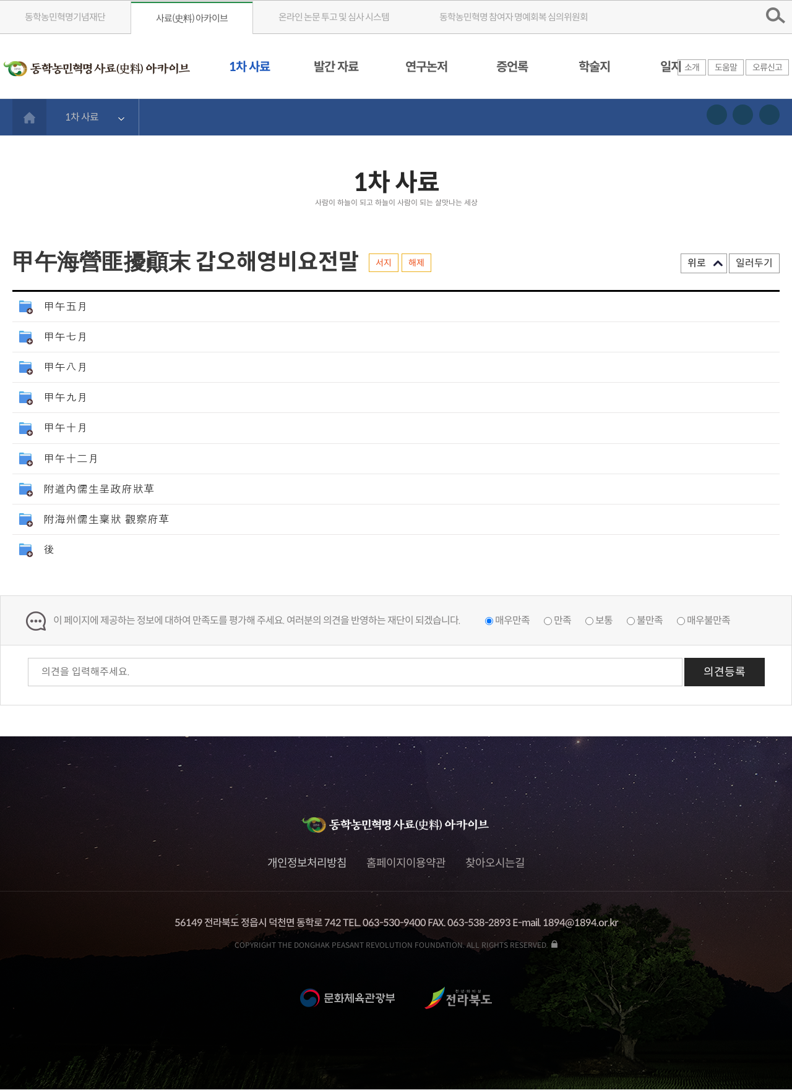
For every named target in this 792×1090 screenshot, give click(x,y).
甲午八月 (65, 366)
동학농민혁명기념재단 (65, 17)
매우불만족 (708, 620)
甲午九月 (65, 396)
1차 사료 (249, 67)
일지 (670, 67)
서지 (384, 262)
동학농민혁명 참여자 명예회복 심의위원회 (513, 17)
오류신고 (767, 67)
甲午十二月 (71, 458)
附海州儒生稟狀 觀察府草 (106, 518)
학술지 (594, 67)
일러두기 (754, 263)
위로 (696, 263)
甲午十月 (65, 427)
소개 (691, 67)
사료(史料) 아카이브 (192, 18)
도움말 (726, 67)
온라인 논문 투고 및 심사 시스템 (333, 17)
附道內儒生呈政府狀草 (99, 488)
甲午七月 (65, 336)
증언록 (512, 67)
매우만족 (512, 620)
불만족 (650, 620)
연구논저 (426, 67)
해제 (416, 262)
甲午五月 (65, 305)
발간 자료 (336, 67)
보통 (604, 620)
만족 (562, 620)
